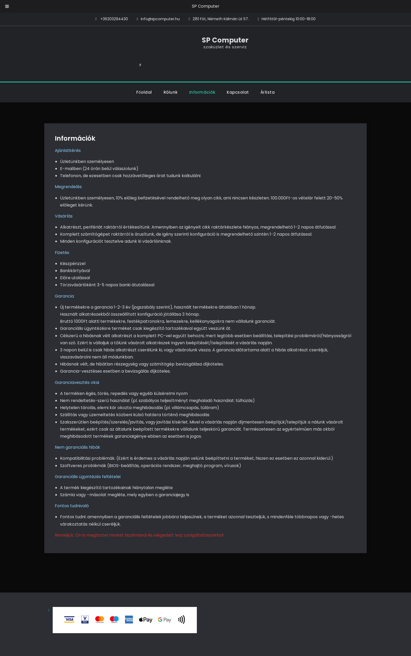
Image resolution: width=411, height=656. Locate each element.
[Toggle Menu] (7, 6)
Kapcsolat (238, 74)
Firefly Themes (252, 647)
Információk (202, 74)
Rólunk (171, 74)
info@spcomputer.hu (160, 19)
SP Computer (205, 6)
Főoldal (144, 74)
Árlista (268, 74)
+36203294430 (114, 19)
